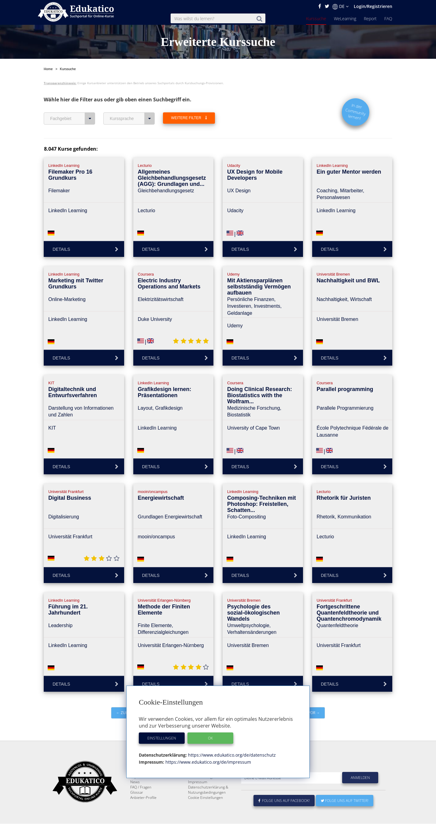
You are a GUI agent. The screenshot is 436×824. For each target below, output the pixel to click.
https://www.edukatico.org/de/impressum (207, 762)
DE (340, 6)
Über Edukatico (201, 781)
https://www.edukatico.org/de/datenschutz (231, 755)
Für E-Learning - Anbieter (209, 791)
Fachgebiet (72, 118)
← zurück (125, 712)
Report (370, 18)
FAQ (388, 18)
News (135, 796)
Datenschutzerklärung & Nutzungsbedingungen (208, 804)
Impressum (197, 796)
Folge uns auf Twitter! (344, 815)
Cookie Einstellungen (205, 812)
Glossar (136, 807)
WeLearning (345, 18)
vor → (314, 712)
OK (210, 738)
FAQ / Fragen (140, 801)
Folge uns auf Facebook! (284, 815)
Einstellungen (161, 738)
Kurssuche (316, 18)
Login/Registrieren (373, 6)
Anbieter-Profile (143, 812)
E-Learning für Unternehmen (212, 786)
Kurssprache (132, 118)
